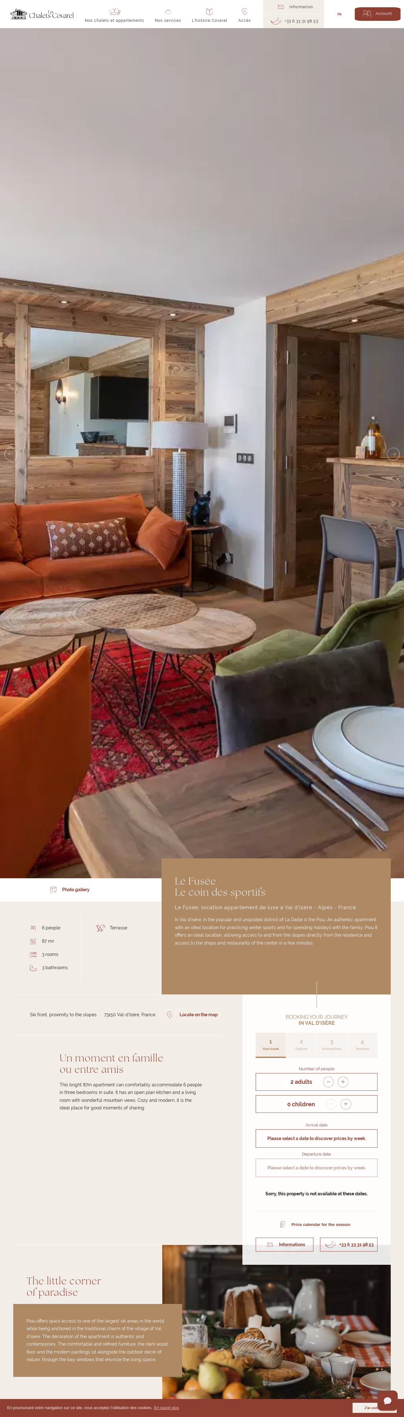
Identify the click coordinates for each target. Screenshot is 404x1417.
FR (339, 13)
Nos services (168, 20)
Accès (244, 20)
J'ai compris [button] (374, 1408)
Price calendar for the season (321, 1223)
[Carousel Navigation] (202, 453)
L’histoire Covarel (209, 20)
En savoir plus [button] (166, 1408)
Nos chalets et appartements (114, 20)
